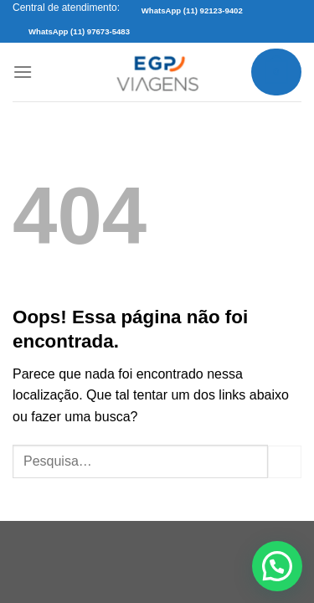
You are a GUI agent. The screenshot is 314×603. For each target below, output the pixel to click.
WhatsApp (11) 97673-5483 (79, 31)
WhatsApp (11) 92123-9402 (192, 10)
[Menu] (23, 71)
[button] (277, 566)
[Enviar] (284, 462)
